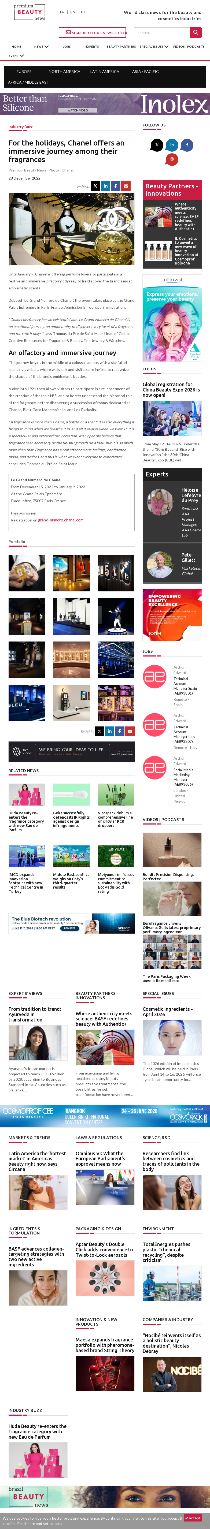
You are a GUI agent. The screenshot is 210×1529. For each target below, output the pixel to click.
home (16, 46)
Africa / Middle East (28, 82)
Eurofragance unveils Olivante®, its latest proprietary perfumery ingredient (170, 911)
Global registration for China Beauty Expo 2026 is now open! (171, 375)
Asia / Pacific (145, 71)
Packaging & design (98, 1209)
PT (83, 12)
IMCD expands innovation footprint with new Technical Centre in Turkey (26, 880)
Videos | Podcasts (189, 46)
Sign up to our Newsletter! (96, 32)
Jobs (148, 636)
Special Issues (158, 974)
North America (64, 71)
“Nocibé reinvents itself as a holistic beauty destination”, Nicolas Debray (172, 1323)
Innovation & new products (96, 1301)
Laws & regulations (98, 1118)
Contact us (61, 1504)
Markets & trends (29, 1118)
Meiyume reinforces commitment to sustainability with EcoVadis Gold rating (115, 880)
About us (34, 1504)
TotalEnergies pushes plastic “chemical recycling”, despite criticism (166, 1232)
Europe (24, 71)
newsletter (146, 1504)
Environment (158, 1209)
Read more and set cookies (39, 1523)
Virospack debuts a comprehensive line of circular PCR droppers (114, 818)
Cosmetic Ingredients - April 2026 (168, 993)
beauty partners (121, 46)
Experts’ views (25, 974)
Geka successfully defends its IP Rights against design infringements (70, 818)
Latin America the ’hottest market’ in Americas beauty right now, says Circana (37, 1142)
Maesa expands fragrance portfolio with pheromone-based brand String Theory (105, 1325)
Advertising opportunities (104, 1504)
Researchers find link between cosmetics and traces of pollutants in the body (171, 1142)
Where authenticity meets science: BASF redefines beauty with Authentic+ (104, 1000)
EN (72, 12)
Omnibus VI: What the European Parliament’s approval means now (100, 1139)
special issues (152, 46)
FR (62, 12)
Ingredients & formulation (24, 1211)
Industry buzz (21, 126)
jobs (67, 46)
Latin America (104, 71)
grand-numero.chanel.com (60, 520)
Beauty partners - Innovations (171, 174)
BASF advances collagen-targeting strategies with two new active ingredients (36, 1236)
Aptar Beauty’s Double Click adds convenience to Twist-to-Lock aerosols (104, 1230)
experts (92, 46)
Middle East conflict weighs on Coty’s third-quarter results (70, 878)
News (39, 46)
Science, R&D (156, 1118)
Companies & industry (167, 1299)
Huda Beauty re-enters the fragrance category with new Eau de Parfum (26, 818)
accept (193, 1518)
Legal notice (173, 1504)
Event (14, 55)
